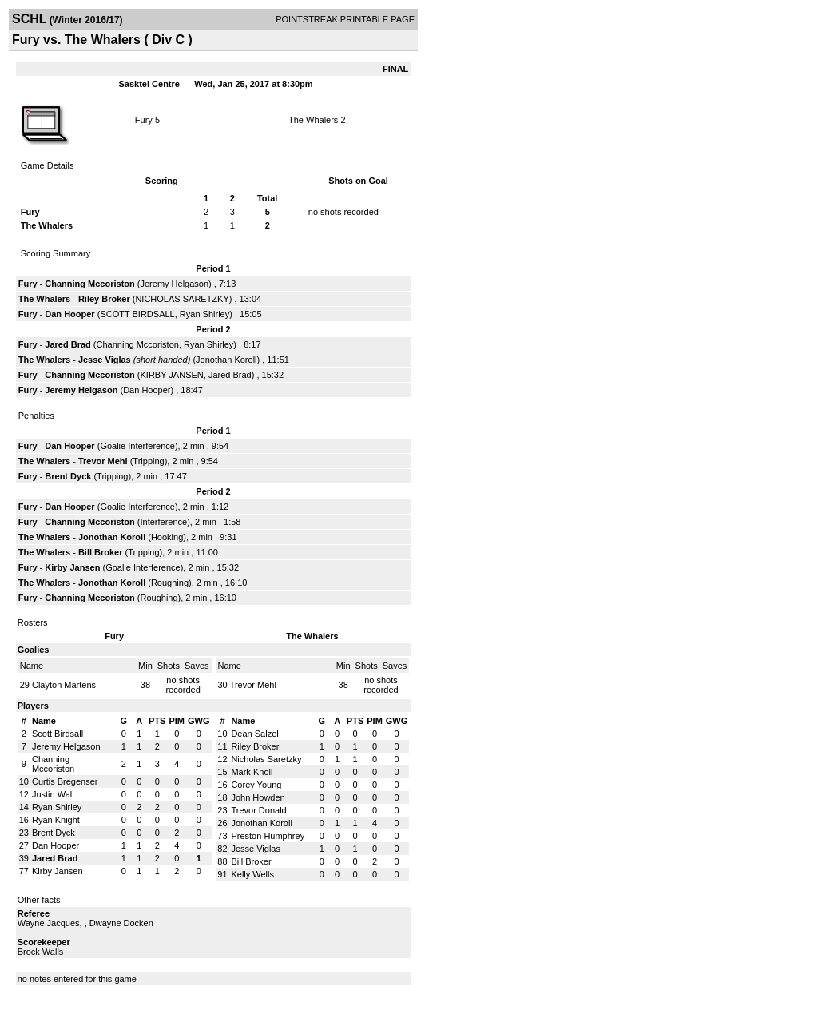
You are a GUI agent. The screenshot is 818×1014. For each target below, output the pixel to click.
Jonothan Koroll (226, 359)
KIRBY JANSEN (172, 375)
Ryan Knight (56, 820)
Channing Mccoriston (89, 283)
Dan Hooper (69, 314)
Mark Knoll (251, 772)
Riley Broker (104, 299)
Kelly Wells (252, 874)
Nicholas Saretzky (266, 759)
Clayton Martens (64, 685)
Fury (144, 120)
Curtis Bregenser (65, 781)
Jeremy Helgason (175, 283)
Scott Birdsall (57, 733)
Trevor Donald (258, 810)
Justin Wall (53, 794)
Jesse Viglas (104, 359)
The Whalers (313, 120)
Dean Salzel (254, 733)
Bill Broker (100, 552)
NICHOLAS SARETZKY (181, 299)
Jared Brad (67, 344)
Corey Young (256, 784)
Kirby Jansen (72, 567)
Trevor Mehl (103, 461)
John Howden (257, 797)
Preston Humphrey (267, 836)
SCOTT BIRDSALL (137, 314)
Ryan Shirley (204, 314)
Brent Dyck (68, 476)
